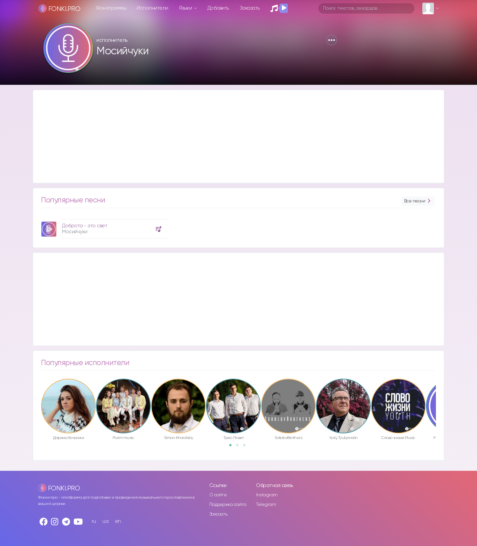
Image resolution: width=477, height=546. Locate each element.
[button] (332, 40)
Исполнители (152, 8)
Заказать (249, 8)
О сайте (218, 495)
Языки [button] (186, 8)
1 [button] (232, 447)
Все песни (418, 201)
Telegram (266, 504)
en (118, 521)
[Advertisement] (232, 136)
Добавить (218, 8)
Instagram (267, 495)
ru (94, 521)
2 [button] (239, 447)
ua (105, 521)
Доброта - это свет (84, 225)
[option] (103, 226)
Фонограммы (111, 8)
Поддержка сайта (227, 504)
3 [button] (246, 447)
